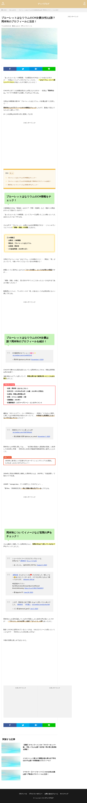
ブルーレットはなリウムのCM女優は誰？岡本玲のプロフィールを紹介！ (28, 181)
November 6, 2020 (37, 359)
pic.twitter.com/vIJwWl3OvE (22, 355)
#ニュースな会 (32, 561)
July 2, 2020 (34, 608)
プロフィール (28, 26)
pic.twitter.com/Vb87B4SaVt (22, 432)
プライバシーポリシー (35, 794)
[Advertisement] (29, 143)
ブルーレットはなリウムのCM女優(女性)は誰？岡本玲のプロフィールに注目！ (39, 10)
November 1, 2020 (44, 436)
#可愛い (28, 604)
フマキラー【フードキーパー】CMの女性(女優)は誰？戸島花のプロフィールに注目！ (39, 773)
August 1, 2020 (42, 565)
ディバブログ (43, 4)
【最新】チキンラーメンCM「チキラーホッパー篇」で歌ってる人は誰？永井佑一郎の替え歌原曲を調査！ (39, 747)
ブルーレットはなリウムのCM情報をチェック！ (21, 177)
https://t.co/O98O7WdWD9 (33, 588)
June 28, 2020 (28, 592)
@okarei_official (28, 579)
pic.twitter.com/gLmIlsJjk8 (41, 604)
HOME (5, 10)
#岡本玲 (23, 561)
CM (24, 26)
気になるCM (12, 10)
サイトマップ (64, 794)
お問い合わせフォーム (51, 794)
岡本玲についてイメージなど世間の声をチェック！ (21, 184)
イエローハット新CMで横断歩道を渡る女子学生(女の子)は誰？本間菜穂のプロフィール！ (39, 759)
